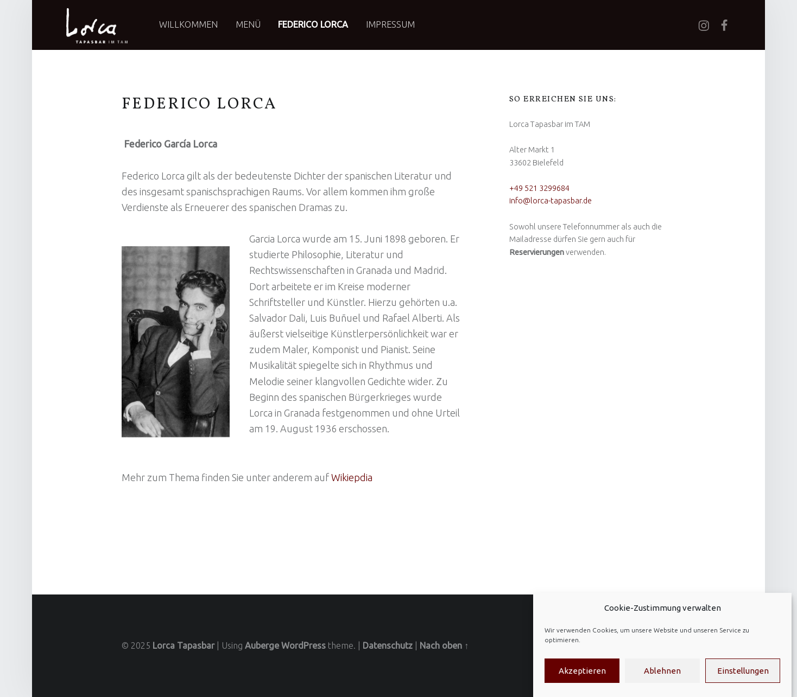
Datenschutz (388, 645)
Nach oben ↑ (444, 645)
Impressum (390, 24)
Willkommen (188, 24)
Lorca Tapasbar (183, 645)
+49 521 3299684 (539, 188)
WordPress (303, 645)
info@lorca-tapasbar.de (550, 200)
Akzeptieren (582, 670)
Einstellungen (743, 670)
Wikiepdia (351, 477)
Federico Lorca (313, 24)
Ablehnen (662, 670)
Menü (248, 24)
